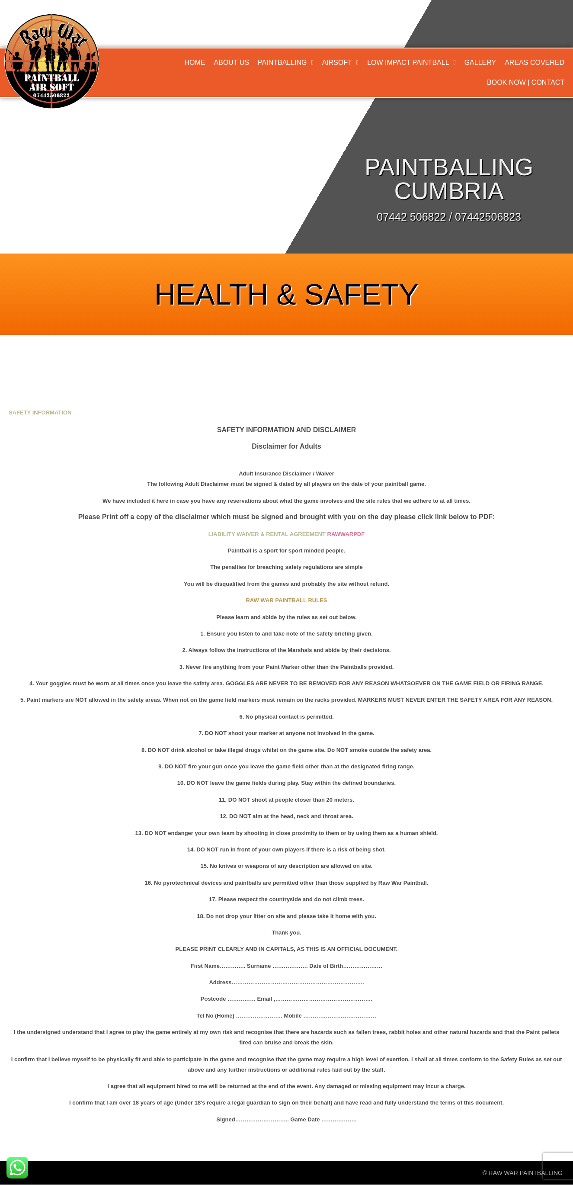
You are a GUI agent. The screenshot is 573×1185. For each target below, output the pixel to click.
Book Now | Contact (525, 82)
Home (195, 62)
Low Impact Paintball (411, 62)
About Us (232, 62)
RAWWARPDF (346, 534)
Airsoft (340, 62)
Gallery (480, 62)
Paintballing (286, 62)
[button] (285, 63)
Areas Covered (534, 62)
